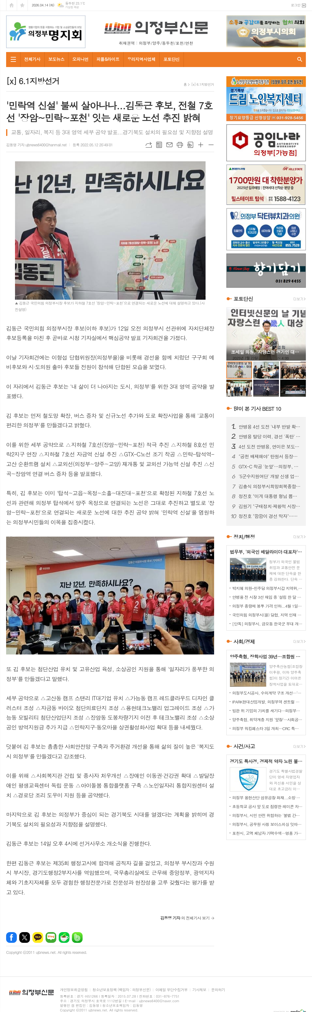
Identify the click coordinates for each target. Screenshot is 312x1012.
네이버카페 (64, 937)
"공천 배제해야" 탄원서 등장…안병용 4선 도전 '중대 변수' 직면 (270, 456)
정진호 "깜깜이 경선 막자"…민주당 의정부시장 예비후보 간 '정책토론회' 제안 (270, 516)
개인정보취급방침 (73, 990)
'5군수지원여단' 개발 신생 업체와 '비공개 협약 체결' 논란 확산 (270, 476)
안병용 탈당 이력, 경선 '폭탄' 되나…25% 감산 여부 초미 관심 (270, 436)
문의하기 (218, 990)
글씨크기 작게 (211, 145)
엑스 (24, 937)
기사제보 (199, 990)
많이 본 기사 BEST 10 (257, 408)
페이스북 (11, 937)
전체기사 (32, 59)
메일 (169, 145)
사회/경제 (244, 641)
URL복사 (149, 145)
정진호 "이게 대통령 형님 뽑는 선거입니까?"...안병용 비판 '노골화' (270, 496)
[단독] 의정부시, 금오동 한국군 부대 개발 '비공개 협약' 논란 (267, 624)
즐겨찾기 (22, 5)
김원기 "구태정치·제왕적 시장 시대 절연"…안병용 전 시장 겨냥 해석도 (270, 506)
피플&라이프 (107, 59)
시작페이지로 (11, 5)
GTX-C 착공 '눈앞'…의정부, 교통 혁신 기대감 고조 (270, 466)
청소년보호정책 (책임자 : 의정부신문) (121, 990)
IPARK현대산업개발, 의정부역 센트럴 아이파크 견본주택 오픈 (267, 702)
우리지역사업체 (141, 59)
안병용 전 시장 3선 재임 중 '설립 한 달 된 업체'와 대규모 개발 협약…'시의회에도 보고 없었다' (267, 597)
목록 (159, 145)
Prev (234, 333)
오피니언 (80, 59)
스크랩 (190, 145)
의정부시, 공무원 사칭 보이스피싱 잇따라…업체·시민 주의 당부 (267, 824)
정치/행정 (244, 537)
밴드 (77, 937)
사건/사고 (244, 746)
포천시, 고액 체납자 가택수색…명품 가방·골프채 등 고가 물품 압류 (267, 833)
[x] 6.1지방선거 (202, 84)
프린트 (180, 145)
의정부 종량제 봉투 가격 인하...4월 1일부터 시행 (267, 606)
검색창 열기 (300, 59)
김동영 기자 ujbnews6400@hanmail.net (36, 144)
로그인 (295, 5)
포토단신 (171, 59)
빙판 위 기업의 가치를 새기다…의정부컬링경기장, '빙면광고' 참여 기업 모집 (267, 711)
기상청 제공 (72, 7)
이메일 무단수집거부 (171, 990)
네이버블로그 (51, 937)
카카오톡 (37, 937)
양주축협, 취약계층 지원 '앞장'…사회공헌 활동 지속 (267, 719)
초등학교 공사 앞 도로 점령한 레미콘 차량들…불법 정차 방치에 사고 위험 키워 (267, 806)
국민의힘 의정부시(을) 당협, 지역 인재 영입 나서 (267, 615)
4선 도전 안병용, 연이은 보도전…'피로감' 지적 (270, 447)
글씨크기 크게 (201, 145)
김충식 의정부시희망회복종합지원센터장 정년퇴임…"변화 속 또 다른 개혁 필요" (270, 486)
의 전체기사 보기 (185, 918)
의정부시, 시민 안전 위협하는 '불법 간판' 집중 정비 (267, 815)
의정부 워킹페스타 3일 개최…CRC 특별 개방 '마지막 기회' (267, 728)
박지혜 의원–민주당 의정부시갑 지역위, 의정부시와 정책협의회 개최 (267, 588)
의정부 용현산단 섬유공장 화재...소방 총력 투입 (267, 797)
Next (298, 333)
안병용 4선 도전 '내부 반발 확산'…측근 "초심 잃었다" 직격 (270, 427)
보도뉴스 (56, 59)
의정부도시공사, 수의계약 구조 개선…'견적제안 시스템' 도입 (267, 693)
